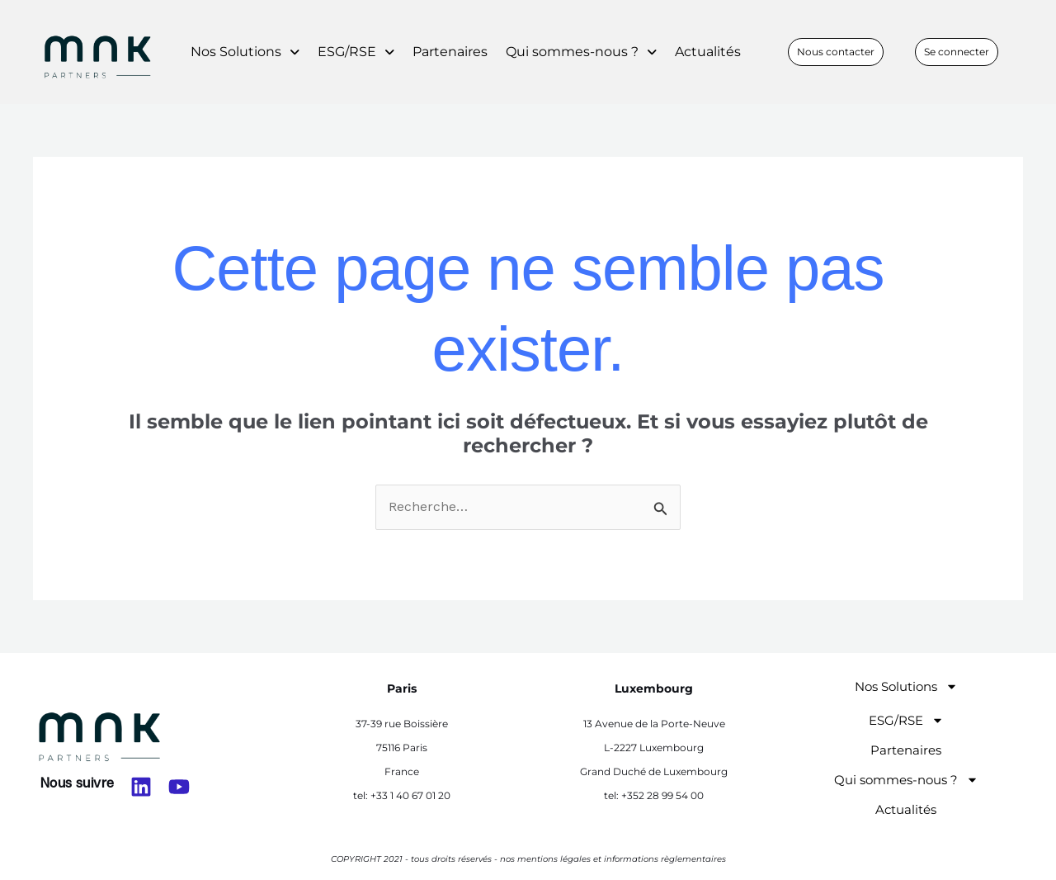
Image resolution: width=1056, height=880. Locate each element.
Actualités (708, 51)
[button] (245, 52)
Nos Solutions (245, 51)
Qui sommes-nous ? (581, 51)
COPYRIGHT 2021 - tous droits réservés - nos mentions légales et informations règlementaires (528, 859)
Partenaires (450, 51)
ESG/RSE (356, 51)
